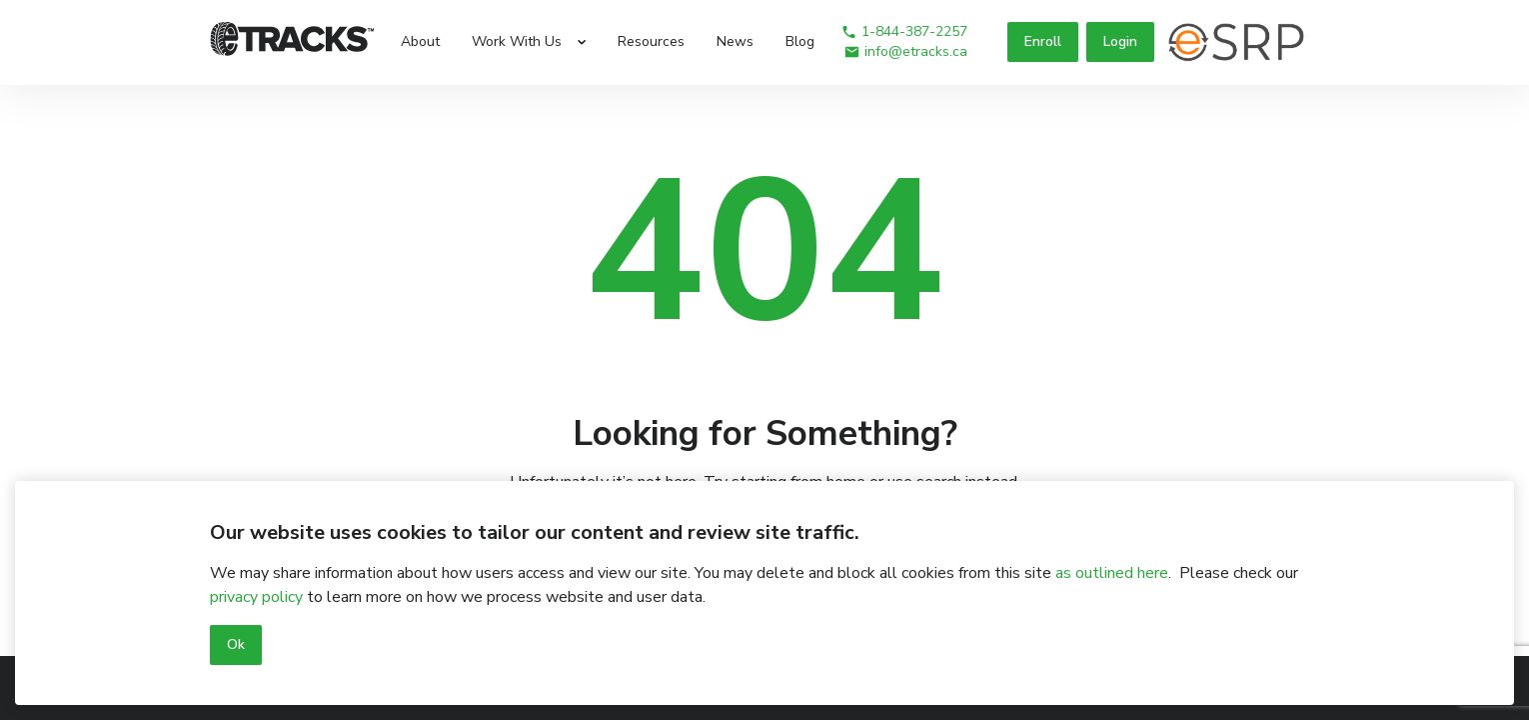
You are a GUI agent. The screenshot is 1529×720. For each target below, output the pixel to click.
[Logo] (292, 42)
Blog (799, 41)
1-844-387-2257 (903, 31)
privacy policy (256, 597)
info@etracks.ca (905, 51)
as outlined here (1111, 573)
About (420, 41)
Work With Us (517, 41)
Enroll (1042, 41)
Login (1120, 41)
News (735, 41)
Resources (651, 41)
